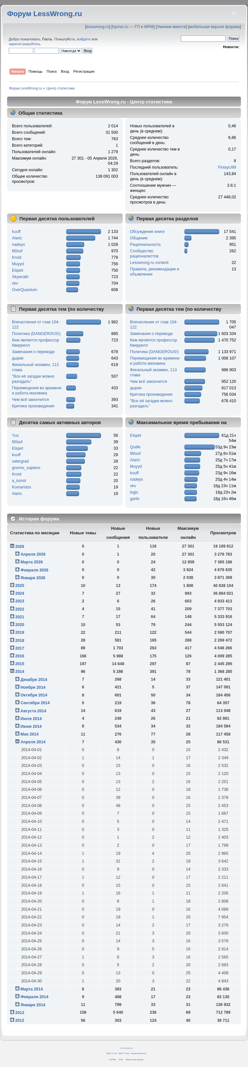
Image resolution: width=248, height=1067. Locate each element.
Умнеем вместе (171, 27)
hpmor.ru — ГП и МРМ (132, 27)
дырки (18, 358)
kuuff (16, 231)
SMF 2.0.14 (112, 1053)
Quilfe (135, 447)
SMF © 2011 (124, 1053)
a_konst (19, 480)
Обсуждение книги (147, 231)
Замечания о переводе (33, 352)
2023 (19, 601)
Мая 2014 (29, 734)
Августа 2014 (33, 711)
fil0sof (17, 251)
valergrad (20, 461)
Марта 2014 (31, 989)
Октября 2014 (33, 695)
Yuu (15, 435)
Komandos (21, 487)
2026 (19, 546)
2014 (19, 671)
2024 (19, 593)
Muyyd (18, 264)
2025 (19, 585)
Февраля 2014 (34, 997)
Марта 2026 (31, 562)
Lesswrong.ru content (149, 262)
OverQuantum (24, 290)
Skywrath (20, 277)
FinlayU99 (227, 167)
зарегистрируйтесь (24, 44)
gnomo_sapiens (26, 468)
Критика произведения (33, 406)
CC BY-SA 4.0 (126, 1048)
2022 (19, 609)
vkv (15, 283)
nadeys (18, 244)
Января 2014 (32, 1005)
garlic (135, 499)
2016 (19, 656)
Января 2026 (32, 578)
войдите (83, 39)
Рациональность (145, 244)
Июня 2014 (31, 726)
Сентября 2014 (34, 703)
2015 (19, 664)
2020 (19, 624)
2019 (19, 632)
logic (134, 492)
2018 (19, 640)
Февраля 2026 (34, 570)
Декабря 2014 (33, 679)
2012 (19, 1020)
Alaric (17, 238)
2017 (19, 648)
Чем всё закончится (30, 399)
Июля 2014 (31, 719)
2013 (19, 1012)
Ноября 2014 (32, 687)
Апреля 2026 (33, 554)
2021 (19, 617)
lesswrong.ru (97, 27)
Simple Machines (138, 1053)
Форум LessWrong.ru (44, 14)
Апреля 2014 (33, 742)
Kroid (16, 257)
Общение (139, 238)
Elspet (17, 270)
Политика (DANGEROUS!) (36, 333)
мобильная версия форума (214, 27)
